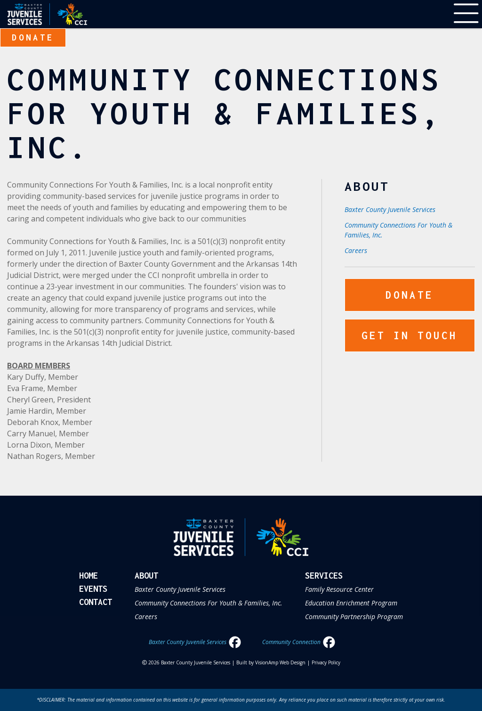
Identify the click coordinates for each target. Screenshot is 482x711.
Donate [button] (33, 37)
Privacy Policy (326, 662)
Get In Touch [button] (410, 335)
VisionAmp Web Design (280, 662)
